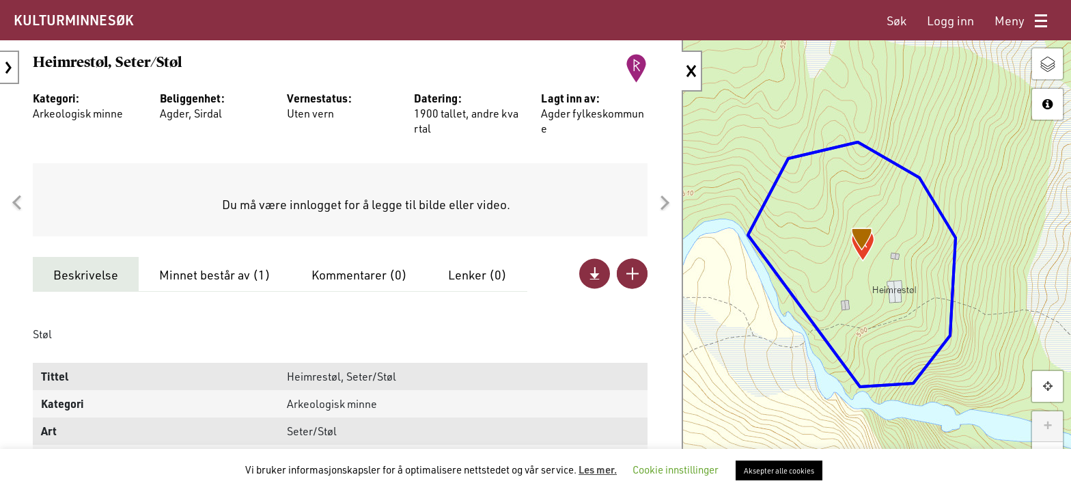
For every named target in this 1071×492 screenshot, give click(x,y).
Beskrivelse (85, 274)
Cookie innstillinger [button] (675, 469)
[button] (16, 203)
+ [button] (1047, 426)
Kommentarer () (359, 274)
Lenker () (477, 274)
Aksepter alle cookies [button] (779, 470)
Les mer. (598, 469)
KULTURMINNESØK (73, 20)
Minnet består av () (214, 274)
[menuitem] (896, 21)
